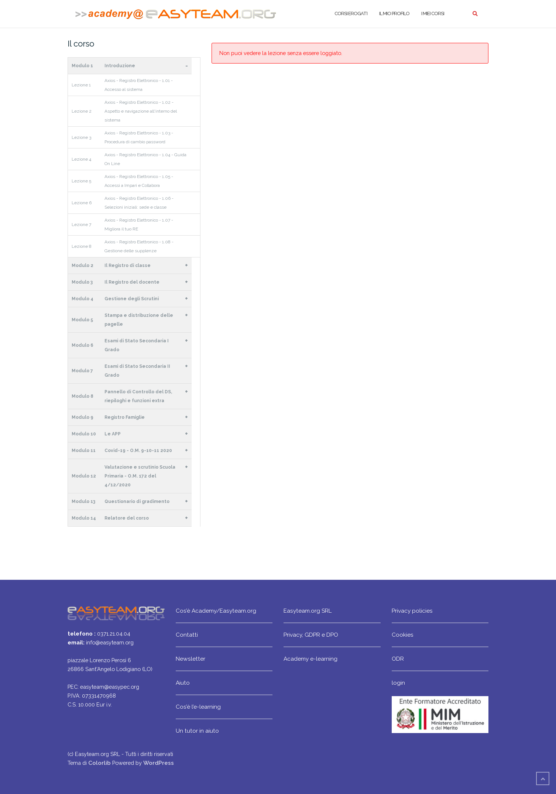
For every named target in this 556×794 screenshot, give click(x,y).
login (398, 682)
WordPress (158, 762)
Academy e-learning (310, 658)
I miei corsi (432, 13)
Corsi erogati (350, 13)
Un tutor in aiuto (197, 730)
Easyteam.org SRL (308, 610)
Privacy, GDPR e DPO (311, 634)
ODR (398, 658)
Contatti (187, 634)
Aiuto (183, 682)
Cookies (402, 634)
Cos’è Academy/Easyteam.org (216, 610)
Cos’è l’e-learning (198, 706)
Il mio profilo (394, 13)
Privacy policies (412, 610)
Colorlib (99, 762)
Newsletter (190, 658)
